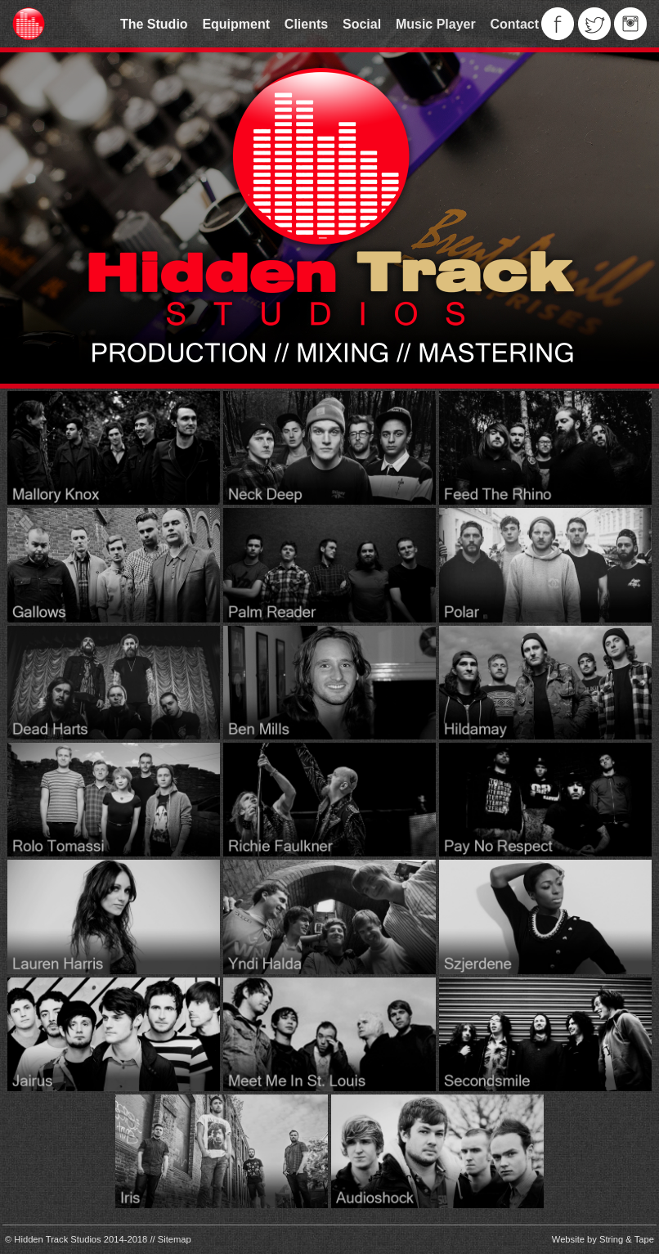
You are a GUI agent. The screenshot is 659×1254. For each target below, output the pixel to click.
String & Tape (626, 1239)
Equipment (236, 24)
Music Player (436, 24)
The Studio (154, 24)
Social (362, 24)
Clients (306, 24)
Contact (514, 24)
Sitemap (174, 1239)
